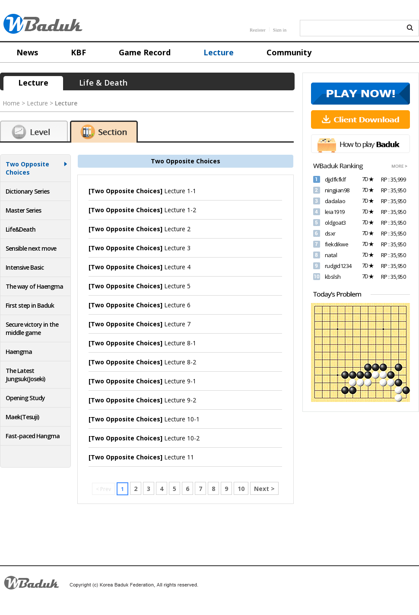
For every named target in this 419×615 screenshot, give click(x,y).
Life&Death (20, 229)
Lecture (218, 52)
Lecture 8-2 (142, 362)
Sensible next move (31, 248)
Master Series (23, 210)
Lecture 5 (139, 286)
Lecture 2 (139, 229)
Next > (264, 488)
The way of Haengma (34, 286)
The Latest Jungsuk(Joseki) (25, 374)
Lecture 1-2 (142, 210)
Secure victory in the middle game (32, 328)
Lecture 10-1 (144, 419)
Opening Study (25, 398)
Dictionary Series (27, 191)
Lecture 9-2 (142, 400)
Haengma (19, 351)
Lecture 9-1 (142, 381)
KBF (78, 52)
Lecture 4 (139, 267)
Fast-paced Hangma (33, 436)
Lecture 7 (139, 324)
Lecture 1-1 (142, 191)
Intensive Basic (25, 267)
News (27, 52)
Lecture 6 (139, 305)
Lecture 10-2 (144, 438)
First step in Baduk (30, 305)
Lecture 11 (141, 457)
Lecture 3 (139, 248)
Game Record (145, 52)
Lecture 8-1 (142, 343)
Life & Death (103, 82)
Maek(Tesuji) (22, 417)
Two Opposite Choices (27, 168)
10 (241, 488)
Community (289, 52)
